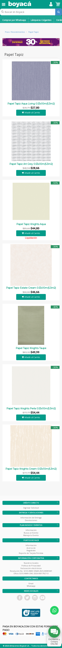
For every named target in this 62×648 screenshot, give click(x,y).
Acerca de (31, 548)
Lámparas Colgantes (41, 20)
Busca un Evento (31, 533)
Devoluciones (31, 520)
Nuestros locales (31, 563)
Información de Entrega (31, 517)
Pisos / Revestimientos (15, 32)
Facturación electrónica (31, 568)
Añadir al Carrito (31, 112)
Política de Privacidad (31, 565)
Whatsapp (31, 586)
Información (31, 530)
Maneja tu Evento (31, 535)
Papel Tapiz (33, 32)
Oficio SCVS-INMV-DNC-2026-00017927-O (31, 573)
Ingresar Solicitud (31, 507)
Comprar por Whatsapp (14, 20)
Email (31, 583)
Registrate (31, 550)
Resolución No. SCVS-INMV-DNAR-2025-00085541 (31, 571)
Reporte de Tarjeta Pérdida (31, 553)
